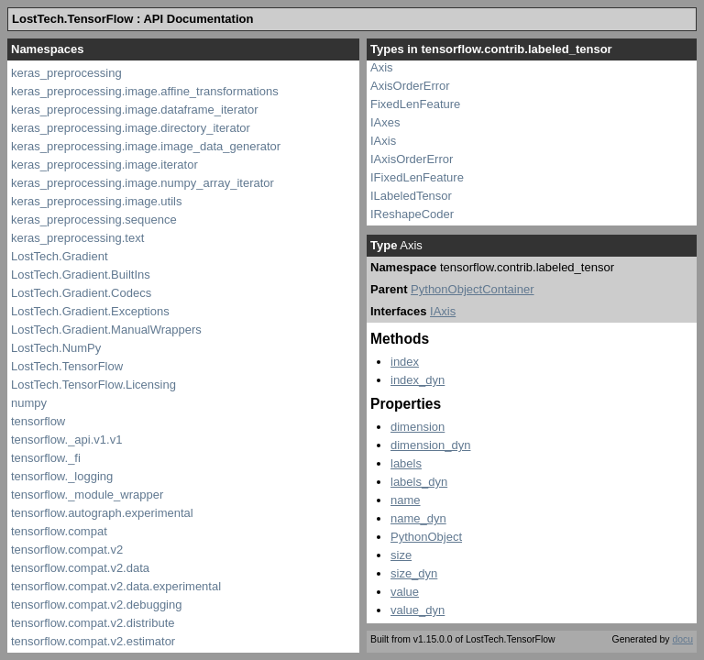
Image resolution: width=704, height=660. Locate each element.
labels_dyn (418, 482)
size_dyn (413, 573)
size (401, 555)
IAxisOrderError (411, 159)
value (404, 592)
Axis (381, 67)
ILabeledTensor (411, 196)
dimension (417, 427)
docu (682, 639)
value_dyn (417, 610)
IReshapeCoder (412, 214)
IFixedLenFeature (417, 177)
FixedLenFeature (415, 104)
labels (406, 463)
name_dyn (418, 518)
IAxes (385, 122)
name (405, 500)
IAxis (383, 141)
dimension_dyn (430, 445)
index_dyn (417, 380)
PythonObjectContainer (472, 289)
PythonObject (426, 537)
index (404, 361)
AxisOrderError (410, 86)
